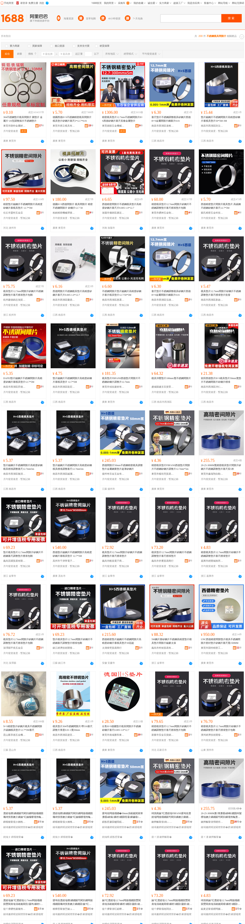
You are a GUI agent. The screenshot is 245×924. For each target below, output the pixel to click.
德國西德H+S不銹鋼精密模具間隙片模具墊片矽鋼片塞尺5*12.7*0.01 (72, 119)
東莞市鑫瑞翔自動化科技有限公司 (212, 473)
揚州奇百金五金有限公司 (113, 473)
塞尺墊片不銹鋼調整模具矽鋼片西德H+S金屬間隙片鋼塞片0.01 (171, 119)
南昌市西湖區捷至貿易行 (64, 734)
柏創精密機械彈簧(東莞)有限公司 (64, 212)
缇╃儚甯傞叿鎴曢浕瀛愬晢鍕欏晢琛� (113, 908)
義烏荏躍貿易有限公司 (14, 560)
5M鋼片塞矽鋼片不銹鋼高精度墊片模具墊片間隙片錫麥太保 (171, 641)
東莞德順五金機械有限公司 (113, 125)
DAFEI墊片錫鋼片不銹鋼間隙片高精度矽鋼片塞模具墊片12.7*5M (22, 380)
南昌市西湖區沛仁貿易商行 (212, 386)
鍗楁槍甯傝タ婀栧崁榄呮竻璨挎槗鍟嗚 (14, 821)
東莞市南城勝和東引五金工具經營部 (113, 734)
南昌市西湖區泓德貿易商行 (162, 299)
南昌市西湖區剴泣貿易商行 (212, 125)
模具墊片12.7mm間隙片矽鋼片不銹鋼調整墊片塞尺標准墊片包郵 (23, 293)
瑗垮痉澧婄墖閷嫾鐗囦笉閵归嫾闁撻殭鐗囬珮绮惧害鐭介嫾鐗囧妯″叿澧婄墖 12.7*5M (73, 902)
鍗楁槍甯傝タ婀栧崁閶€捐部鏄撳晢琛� (64, 821)
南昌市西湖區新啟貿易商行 (212, 299)
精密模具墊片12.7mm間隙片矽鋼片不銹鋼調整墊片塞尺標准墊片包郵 (171, 206)
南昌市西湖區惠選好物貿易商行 (113, 299)
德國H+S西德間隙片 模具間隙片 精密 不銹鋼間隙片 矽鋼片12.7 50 (73, 206)
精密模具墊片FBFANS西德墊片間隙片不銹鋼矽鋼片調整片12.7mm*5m (170, 467)
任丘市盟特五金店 (13, 212)
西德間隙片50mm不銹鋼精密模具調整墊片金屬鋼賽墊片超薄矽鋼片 (122, 467)
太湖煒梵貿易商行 (112, 647)
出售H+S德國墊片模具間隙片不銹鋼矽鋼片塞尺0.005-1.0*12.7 (121, 728)
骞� (41, 821)
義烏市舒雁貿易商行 (162, 560)
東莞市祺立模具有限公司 (64, 125)
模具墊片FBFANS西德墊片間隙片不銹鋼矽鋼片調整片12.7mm (121, 380)
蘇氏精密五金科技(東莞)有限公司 (212, 212)
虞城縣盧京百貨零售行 (162, 386)
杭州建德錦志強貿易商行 (14, 299)
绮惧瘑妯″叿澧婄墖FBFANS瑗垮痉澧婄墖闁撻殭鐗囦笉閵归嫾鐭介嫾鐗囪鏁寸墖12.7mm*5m (171, 815)
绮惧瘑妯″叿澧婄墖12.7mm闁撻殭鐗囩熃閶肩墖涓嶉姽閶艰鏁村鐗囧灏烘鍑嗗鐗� (220, 902)
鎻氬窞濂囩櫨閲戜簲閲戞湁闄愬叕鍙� (113, 821)
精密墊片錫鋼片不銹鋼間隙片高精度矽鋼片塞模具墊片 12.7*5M (22, 206)
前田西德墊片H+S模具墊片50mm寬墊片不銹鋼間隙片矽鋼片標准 (221, 380)
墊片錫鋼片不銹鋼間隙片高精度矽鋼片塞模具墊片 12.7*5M (72, 380)
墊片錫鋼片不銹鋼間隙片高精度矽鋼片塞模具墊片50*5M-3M (220, 119)
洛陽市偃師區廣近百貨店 (113, 212)
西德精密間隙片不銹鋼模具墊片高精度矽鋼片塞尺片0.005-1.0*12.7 (121, 206)
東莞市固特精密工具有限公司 (212, 647)
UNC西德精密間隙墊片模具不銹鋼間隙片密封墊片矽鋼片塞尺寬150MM (220, 641)
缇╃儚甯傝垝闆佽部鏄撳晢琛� (162, 908)
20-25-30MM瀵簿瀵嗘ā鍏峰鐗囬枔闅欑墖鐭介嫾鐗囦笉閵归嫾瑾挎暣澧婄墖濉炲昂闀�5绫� (221, 815)
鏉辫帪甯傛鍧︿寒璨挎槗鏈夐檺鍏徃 (162, 821)
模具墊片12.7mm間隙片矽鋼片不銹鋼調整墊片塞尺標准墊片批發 (221, 293)
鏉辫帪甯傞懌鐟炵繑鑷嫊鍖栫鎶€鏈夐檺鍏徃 (212, 821)
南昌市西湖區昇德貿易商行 (14, 386)
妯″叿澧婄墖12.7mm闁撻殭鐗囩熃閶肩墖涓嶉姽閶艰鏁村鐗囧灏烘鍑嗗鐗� (122, 902)
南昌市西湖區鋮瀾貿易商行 (64, 473)
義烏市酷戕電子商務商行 (113, 560)
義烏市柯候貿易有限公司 (162, 647)
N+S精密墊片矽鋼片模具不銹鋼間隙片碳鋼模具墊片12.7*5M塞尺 (22, 728)
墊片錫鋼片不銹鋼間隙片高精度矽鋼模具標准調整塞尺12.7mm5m (22, 467)
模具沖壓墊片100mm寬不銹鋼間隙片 (171, 378)
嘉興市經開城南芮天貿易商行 (212, 560)
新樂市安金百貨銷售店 (162, 734)
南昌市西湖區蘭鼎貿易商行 (64, 299)
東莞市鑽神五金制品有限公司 (162, 212)
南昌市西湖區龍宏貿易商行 (64, 386)
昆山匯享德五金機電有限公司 (14, 734)
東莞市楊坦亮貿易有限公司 (162, 473)
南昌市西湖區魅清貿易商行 (14, 473)
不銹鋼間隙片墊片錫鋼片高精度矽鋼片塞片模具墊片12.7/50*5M (121, 293)
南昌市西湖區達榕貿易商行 (162, 125)
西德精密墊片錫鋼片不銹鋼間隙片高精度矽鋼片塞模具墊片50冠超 (121, 641)
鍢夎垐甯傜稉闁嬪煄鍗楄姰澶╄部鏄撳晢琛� (212, 908)
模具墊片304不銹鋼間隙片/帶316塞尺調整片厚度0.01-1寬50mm (72, 728)
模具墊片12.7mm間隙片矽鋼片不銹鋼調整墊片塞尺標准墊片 (122, 554)
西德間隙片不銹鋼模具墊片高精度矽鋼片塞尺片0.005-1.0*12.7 (72, 293)
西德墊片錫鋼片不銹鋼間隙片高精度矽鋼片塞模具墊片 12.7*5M (72, 554)
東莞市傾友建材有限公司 (113, 386)
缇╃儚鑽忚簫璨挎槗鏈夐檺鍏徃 (14, 908)
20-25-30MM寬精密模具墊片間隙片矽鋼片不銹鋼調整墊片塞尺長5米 (221, 467)
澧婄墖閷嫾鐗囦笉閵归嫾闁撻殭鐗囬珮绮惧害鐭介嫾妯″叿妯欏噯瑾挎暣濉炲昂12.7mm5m (23, 815)
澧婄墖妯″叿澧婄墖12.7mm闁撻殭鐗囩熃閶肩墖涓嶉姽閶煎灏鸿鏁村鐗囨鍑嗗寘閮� (23, 902)
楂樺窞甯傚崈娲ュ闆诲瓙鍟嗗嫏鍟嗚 (64, 908)
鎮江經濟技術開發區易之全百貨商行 (64, 647)
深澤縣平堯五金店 (13, 647)
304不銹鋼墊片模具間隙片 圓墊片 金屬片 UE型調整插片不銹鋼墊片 (22, 119)
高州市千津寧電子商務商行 (64, 560)
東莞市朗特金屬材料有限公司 (14, 125)
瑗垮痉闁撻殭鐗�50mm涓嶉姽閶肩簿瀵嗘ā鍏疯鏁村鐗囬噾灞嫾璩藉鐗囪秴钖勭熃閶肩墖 (122, 815)
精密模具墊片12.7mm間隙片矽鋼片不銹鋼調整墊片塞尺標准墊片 (221, 554)
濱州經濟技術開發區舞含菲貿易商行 (212, 734)
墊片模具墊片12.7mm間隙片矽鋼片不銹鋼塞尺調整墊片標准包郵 (23, 554)
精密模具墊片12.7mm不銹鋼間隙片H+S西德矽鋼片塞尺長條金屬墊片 (122, 119)
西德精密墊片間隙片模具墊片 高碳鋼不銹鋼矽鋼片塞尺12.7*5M (221, 206)
